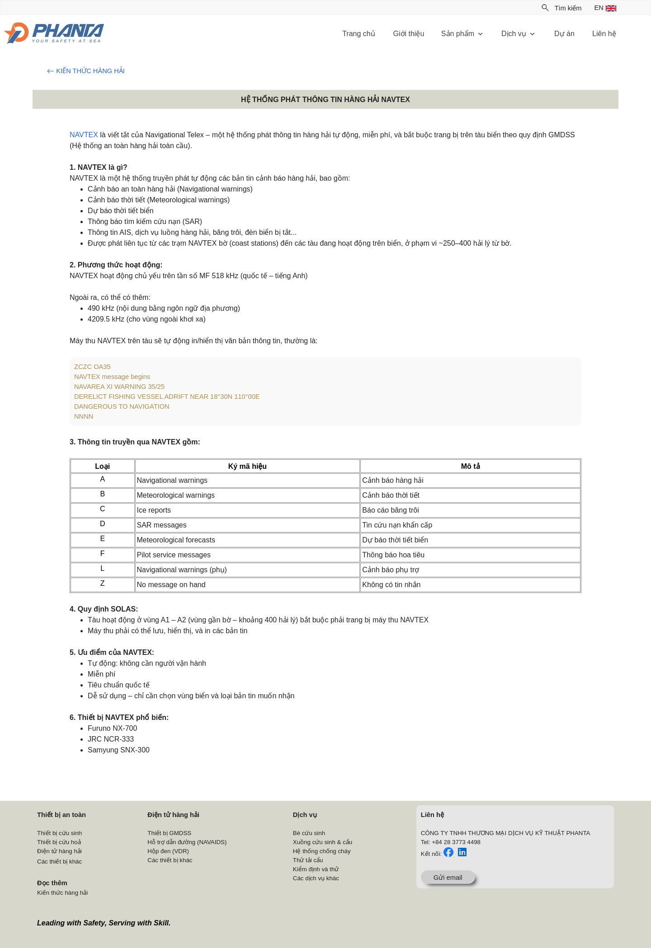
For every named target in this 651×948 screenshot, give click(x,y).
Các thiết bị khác (59, 861)
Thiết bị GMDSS (169, 833)
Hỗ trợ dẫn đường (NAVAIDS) (186, 842)
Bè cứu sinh (309, 833)
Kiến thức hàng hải (62, 892)
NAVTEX (84, 135)
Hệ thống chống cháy (322, 851)
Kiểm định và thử (316, 869)
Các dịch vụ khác (316, 878)
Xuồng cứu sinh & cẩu (322, 842)
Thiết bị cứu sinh (59, 833)
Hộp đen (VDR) (168, 851)
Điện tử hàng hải (59, 851)
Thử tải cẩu (308, 860)
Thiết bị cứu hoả (59, 842)
